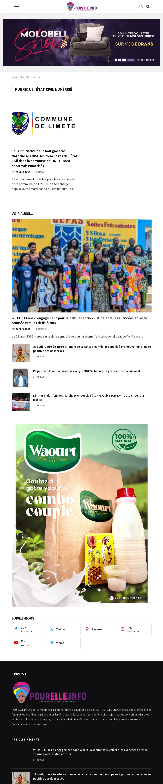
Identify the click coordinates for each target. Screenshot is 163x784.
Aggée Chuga (23, 171)
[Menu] (16, 6)
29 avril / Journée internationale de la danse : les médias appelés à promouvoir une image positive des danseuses (92, 349)
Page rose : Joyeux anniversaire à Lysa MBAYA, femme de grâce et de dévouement (86, 371)
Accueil (15, 77)
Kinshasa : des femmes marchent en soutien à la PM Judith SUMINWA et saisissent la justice (88, 398)
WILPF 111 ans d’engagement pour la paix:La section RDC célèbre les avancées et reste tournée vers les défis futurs (79, 320)
